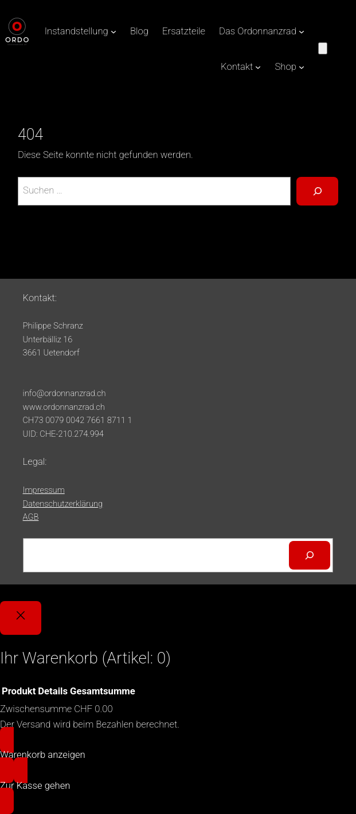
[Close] (20, 618)
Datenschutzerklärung (63, 504)
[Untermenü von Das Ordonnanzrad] (301, 31)
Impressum (44, 490)
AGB (31, 517)
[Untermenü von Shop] (301, 67)
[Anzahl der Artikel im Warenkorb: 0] (322, 48)
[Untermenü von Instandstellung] (113, 31)
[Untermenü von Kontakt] (258, 67)
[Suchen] (309, 555)
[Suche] (317, 191)
